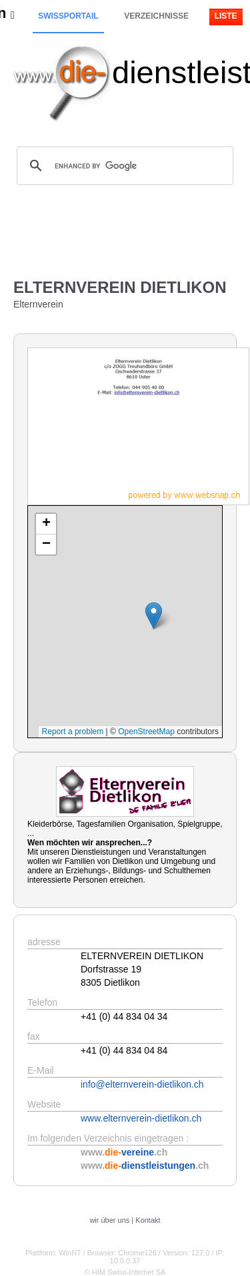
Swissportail (68, 16)
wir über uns (109, 1220)
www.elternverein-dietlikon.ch (141, 1118)
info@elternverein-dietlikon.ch (142, 1084)
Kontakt (147, 1220)
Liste (226, 16)
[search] (123, 166)
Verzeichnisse (156, 16)
